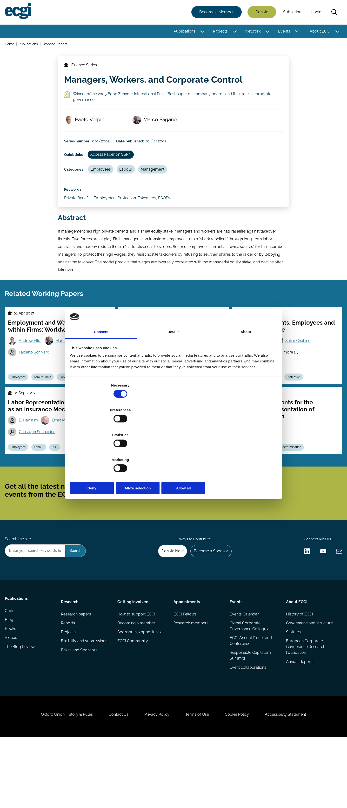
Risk (60, 485)
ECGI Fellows (185, 670)
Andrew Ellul (32, 369)
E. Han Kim (30, 461)
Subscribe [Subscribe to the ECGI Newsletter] (199, 536)
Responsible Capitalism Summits (250, 713)
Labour (131, 185)
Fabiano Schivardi (36, 382)
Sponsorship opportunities (141, 689)
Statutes (292, 689)
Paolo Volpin (91, 129)
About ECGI (319, 32)
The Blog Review (21, 708)
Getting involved (133, 656)
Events (283, 32)
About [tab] (245, 370)
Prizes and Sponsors (80, 708)
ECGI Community (133, 699)
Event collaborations (247, 726)
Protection (298, 408)
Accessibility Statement (293, 782)
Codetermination (295, 485)
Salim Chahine (300, 369)
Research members (191, 679)
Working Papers (56, 45)
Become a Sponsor (209, 604)
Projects (219, 32)
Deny (104, 451)
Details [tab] (173, 370)
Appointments (187, 656)
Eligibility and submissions (85, 699)
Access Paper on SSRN (115, 169)
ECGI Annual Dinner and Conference (250, 698)
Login (315, 12)
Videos (12, 699)
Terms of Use (199, 782)
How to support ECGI (136, 670)
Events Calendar (244, 670)
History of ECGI (298, 670)
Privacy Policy (155, 782)
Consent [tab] (101, 370)
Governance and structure (308, 679)
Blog (10, 679)
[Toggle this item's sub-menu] (201, 32)
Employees (105, 185)
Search (333, 13)
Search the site (19, 591)
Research (70, 656)
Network (252, 32)
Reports (69, 679)
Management (160, 185)
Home (10, 45)
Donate (260, 12)
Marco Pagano (162, 129)
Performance (179, 485)
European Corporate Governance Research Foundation (305, 705)
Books (11, 689)
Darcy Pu (142, 474)
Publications (183, 32)
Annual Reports (299, 720)
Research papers (77, 670)
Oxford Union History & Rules (58, 782)
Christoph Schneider (39, 474)
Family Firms (46, 408)
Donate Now (168, 604)
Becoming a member (136, 679)
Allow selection (173, 451)
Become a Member (215, 12)
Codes (11, 670)
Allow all (242, 451)
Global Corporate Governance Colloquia (249, 682)
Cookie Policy (242, 782)
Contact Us (113, 782)
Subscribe (291, 12)
